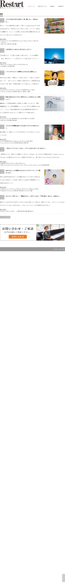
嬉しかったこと (19, 40)
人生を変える (4, 66)
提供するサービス (42, 6)
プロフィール (31, 6)
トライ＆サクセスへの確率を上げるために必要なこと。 (22, 71)
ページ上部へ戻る (63, 578)
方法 (8, 66)
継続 (15, 43)
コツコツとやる (7, 165)
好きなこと (11, 141)
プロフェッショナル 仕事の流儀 (40, 165)
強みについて (32, 188)
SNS (2, 43)
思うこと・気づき (33, 40)
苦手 (28, 142)
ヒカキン (21, 165)
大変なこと (19, 91)
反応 (11, 43)
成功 (24, 211)
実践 (15, 190)
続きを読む (3, 39)
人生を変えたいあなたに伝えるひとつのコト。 (19, 49)
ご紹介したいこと (5, 188)
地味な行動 (20, 211)
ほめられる (3, 190)
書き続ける (21, 142)
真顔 (20, 190)
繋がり (31, 141)
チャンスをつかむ (15, 165)
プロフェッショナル (28, 165)
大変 (13, 43)
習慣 (13, 66)
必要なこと (25, 91)
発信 (8, 120)
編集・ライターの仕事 (29, 118)
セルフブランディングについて (8, 89)
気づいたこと (25, 64)
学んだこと (26, 40)
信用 (8, 43)
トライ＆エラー (9, 91)
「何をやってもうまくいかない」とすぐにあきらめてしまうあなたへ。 (26, 148)
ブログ (10, 40)
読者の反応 (14, 120)
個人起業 (14, 40)
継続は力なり (31, 211)
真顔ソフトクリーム (25, 190)
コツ (2, 142)
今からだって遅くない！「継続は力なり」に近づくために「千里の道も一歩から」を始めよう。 (33, 196)
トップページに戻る (5, 217)
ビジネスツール (7, 142)
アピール (3, 91)
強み (17, 190)
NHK (2, 165)
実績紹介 (52, 6)
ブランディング (4, 40)
